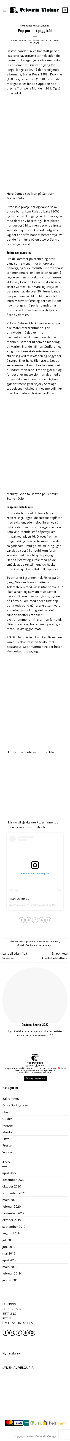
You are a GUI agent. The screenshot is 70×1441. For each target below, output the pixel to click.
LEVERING (9, 1304)
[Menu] (4, 10)
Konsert (37, 25)
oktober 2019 (11, 1220)
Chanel (7, 1112)
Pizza (5, 1139)
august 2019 (11, 1233)
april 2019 (9, 1260)
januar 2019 (10, 1280)
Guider (7, 1119)
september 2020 (14, 1193)
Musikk (46, 25)
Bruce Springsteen (15, 1105)
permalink (47, 945)
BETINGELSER (11, 1309)
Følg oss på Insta (35, 1078)
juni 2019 (8, 1247)
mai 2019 (8, 1253)
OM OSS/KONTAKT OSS (18, 1323)
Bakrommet (26, 25)
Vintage (7, 1152)
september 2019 (14, 1227)
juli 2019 (8, 1240)
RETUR (7, 1318)
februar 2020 (11, 1206)
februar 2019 (11, 1273)
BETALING (9, 1313)
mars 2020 (9, 1200)
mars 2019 (9, 1267)
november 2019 (13, 1213)
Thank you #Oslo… (19, 899)
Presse (7, 1145)
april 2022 (9, 1173)
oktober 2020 (11, 1186)
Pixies (29, 905)
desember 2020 (13, 1180)
